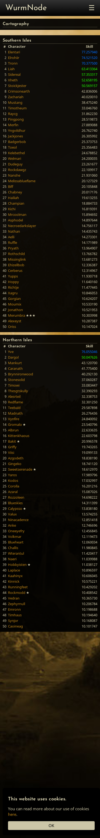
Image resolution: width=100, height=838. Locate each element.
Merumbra (16, 315)
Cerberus (15, 270)
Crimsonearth (19, 91)
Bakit (12, 441)
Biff (10, 186)
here (12, 814)
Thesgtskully (18, 390)
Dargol (13, 357)
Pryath (13, 248)
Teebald (14, 407)
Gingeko (14, 463)
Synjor (13, 620)
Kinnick (13, 581)
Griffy (12, 446)
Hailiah (13, 197)
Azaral (13, 491)
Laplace (14, 570)
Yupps (13, 276)
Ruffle (12, 242)
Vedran (13, 598)
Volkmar (14, 536)
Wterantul (16, 553)
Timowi (13, 385)
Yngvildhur (16, 130)
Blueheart (15, 542)
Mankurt (15, 362)
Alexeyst (14, 321)
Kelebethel (16, 152)
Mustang (15, 102)
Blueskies (15, 503)
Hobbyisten (17, 564)
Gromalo (15, 424)
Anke (12, 525)
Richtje (13, 287)
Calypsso (15, 508)
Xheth (13, 80)
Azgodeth (15, 458)
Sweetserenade (20, 469)
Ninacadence (18, 519)
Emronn (14, 609)
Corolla (13, 486)
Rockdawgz (17, 169)
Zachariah (15, 96)
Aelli (11, 237)
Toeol (12, 147)
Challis (13, 547)
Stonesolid (16, 379)
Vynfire (13, 418)
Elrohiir (13, 57)
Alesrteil (14, 396)
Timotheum (17, 108)
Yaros (12, 474)
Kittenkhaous (18, 435)
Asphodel (15, 220)
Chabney (15, 192)
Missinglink (17, 259)
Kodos (13, 480)
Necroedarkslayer (22, 225)
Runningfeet (18, 587)
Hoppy (13, 281)
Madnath (15, 413)
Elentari (14, 52)
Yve (11, 351)
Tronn (13, 63)
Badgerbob (17, 141)
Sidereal (14, 74)
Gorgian (14, 298)
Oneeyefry (16, 531)
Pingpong (16, 119)
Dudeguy (15, 164)
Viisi (11, 452)
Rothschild (16, 253)
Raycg (13, 113)
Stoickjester (17, 85)
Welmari (14, 158)
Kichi (11, 208)
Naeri (12, 559)
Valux (12, 514)
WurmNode (26, 8)
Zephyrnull (16, 603)
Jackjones (15, 136)
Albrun (13, 430)
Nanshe (14, 175)
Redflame (15, 402)
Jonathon (15, 309)
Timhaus (15, 615)
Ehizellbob (16, 265)
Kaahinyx (15, 575)
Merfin (13, 124)
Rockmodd (16, 592)
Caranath (15, 368)
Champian (16, 203)
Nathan (14, 231)
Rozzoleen (16, 497)
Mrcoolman (17, 214)
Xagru (13, 293)
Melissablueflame (21, 180)
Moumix (14, 304)
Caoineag (15, 626)
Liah (11, 68)
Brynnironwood (20, 374)
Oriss (12, 326)
